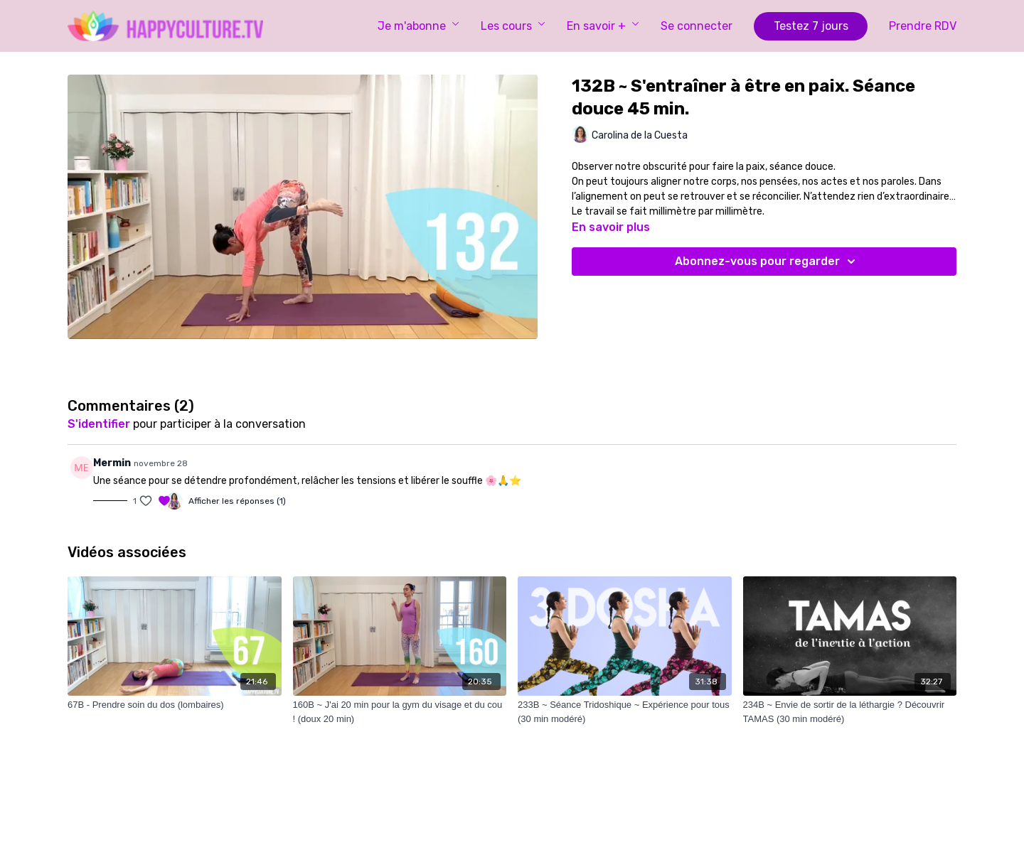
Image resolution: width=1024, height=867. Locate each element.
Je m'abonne (418, 26)
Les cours (513, 26)
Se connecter (696, 26)
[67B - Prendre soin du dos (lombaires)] (175, 705)
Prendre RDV (922, 26)
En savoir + (603, 26)
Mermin (112, 463)
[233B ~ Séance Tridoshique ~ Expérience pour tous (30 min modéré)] (625, 712)
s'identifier (99, 424)
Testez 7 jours (811, 26)
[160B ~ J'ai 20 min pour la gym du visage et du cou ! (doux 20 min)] (400, 712)
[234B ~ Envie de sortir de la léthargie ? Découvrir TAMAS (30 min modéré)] (850, 712)
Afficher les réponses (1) (237, 501)
